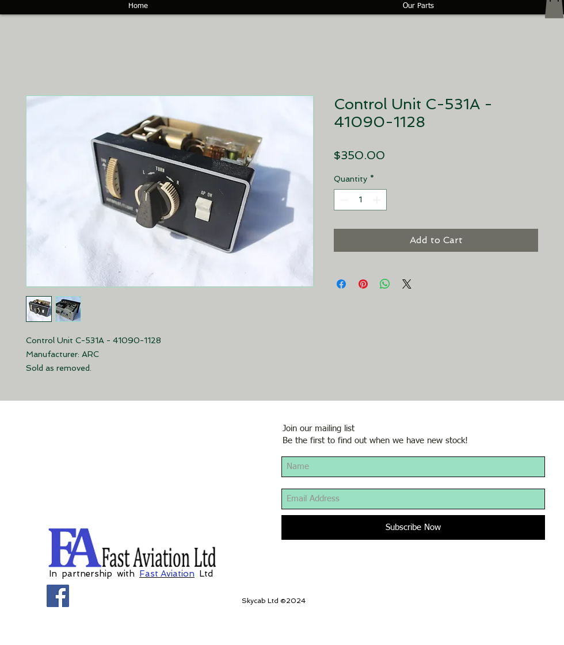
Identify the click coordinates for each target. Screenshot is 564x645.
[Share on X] (407, 284)
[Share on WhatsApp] (385, 284)
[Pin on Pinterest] (363, 284)
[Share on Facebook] (341, 284)
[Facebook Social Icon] (58, 596)
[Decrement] (343, 200)
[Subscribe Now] (413, 527)
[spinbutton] (360, 200)
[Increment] (378, 200)
